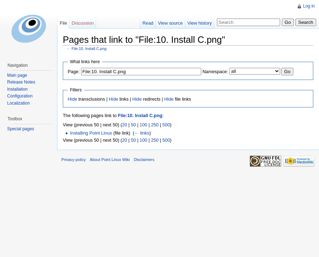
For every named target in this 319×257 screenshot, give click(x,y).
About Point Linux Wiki (110, 159)
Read (147, 23)
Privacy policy (73, 159)
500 (166, 124)
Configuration (19, 96)
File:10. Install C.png (89, 48)
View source (170, 23)
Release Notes (21, 82)
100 (143, 124)
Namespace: (215, 71)
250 (154, 124)
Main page (17, 75)
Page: (74, 71)
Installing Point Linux (91, 133)
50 (133, 124)
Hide (72, 99)
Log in (309, 6)
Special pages (20, 128)
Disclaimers (144, 159)
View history (199, 23)
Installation (17, 89)
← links (141, 133)
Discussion (83, 23)
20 (124, 124)
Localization (18, 103)
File (63, 23)
